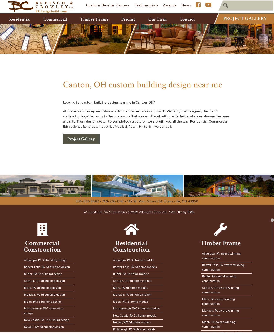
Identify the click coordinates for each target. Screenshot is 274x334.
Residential (20, 19)
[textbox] (245, 5)
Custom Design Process (108, 6)
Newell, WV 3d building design (44, 327)
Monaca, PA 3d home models (132, 295)
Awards (170, 6)
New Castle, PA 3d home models (134, 316)
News (186, 6)
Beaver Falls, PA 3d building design (47, 267)
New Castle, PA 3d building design (46, 320)
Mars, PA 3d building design (42, 288)
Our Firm (157, 19)
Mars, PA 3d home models (130, 288)
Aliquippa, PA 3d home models (133, 260)
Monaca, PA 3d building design (44, 295)
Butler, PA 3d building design (43, 274)
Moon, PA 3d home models (130, 302)
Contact (187, 19)
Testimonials (146, 6)
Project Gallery (245, 18)
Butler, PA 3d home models (131, 274)
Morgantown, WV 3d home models (136, 309)
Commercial (55, 19)
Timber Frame (94, 19)
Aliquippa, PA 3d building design (45, 260)
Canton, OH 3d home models (132, 281)
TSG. (191, 212)
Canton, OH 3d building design (44, 281)
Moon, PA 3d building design (43, 302)
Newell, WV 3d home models (132, 323)
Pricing (128, 19)
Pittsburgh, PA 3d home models (134, 330)
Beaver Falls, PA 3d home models (135, 267)
